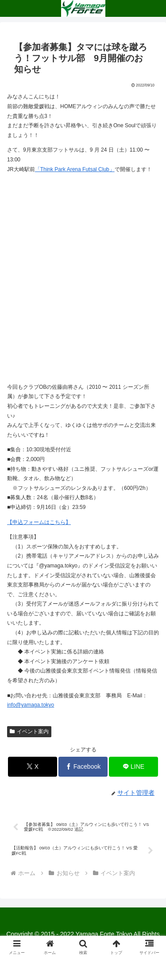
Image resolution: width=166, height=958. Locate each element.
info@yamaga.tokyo (30, 705)
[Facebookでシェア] (83, 767)
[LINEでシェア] (133, 767)
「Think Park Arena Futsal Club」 (75, 169)
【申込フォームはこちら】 (39, 522)
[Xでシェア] (32, 767)
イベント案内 (29, 731)
